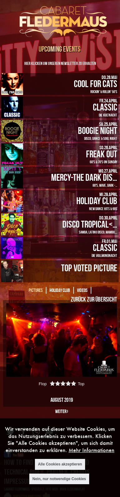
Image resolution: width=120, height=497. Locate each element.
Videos (82, 290)
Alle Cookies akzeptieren (60, 464)
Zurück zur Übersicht (94, 299)
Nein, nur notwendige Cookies (59, 479)
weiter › (61, 411)
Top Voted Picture (89, 268)
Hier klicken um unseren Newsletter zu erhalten (60, 63)
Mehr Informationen (91, 450)
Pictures (36, 290)
